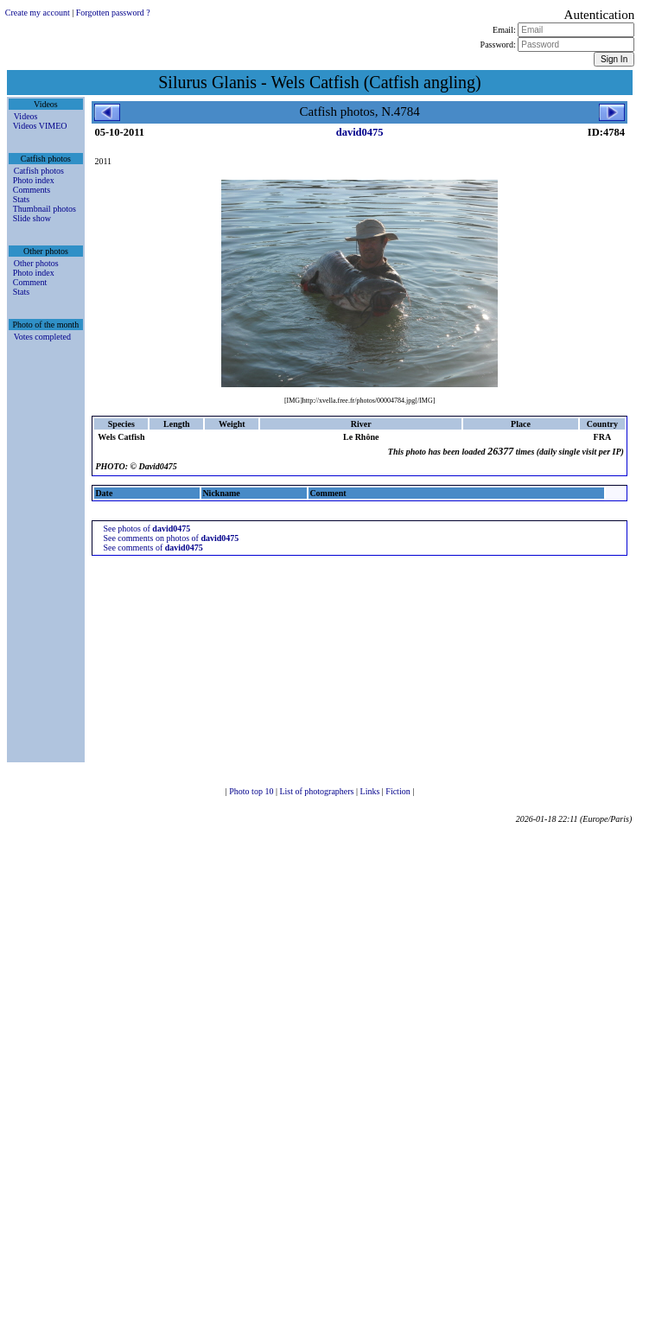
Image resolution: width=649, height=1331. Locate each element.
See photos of (146, 528)
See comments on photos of (171, 538)
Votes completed (42, 336)
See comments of (152, 547)
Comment (30, 282)
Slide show (32, 218)
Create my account (37, 12)
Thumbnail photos (44, 208)
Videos (26, 116)
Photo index (33, 180)
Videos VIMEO (40, 126)
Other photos (36, 263)
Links (371, 791)
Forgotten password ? (113, 12)
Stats (21, 199)
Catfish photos (39, 170)
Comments (31, 189)
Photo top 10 (252, 791)
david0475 (360, 132)
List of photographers (317, 791)
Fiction (398, 791)
